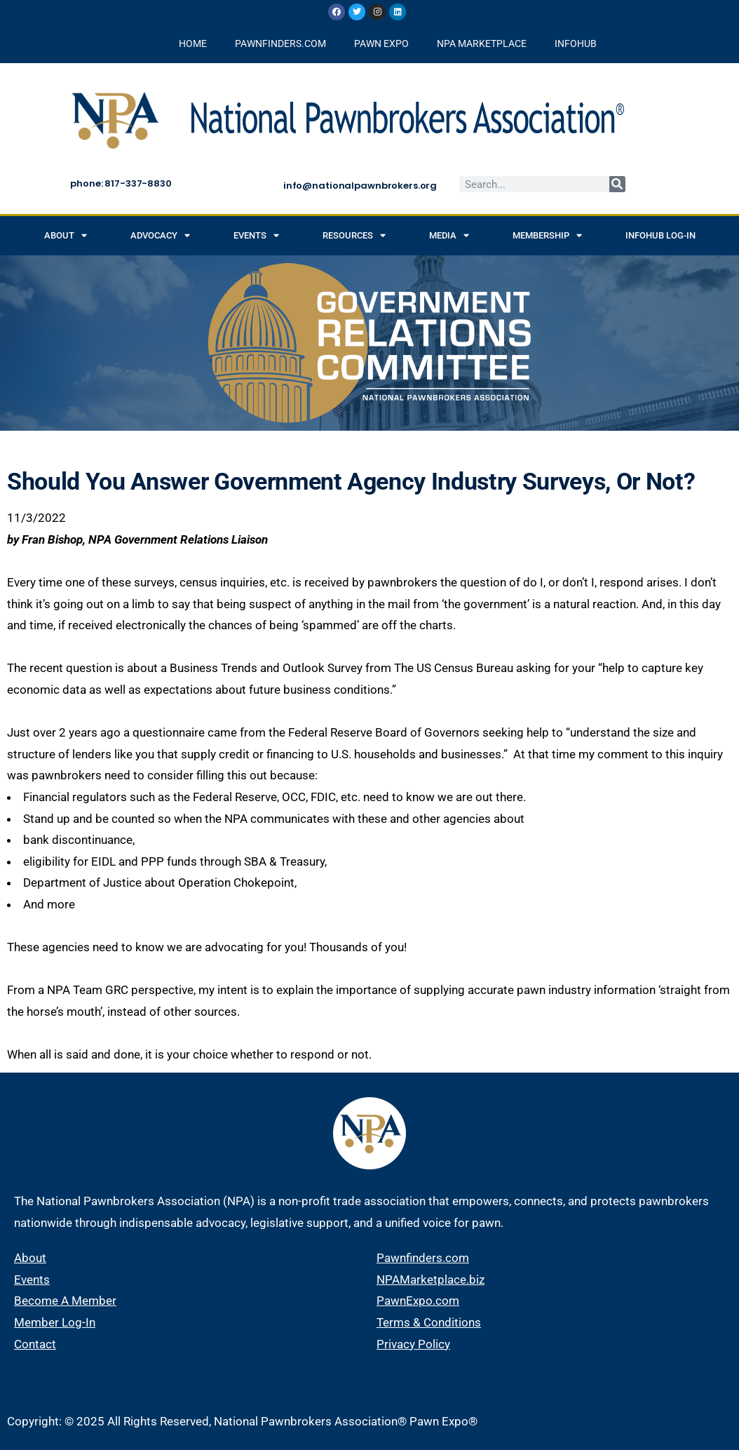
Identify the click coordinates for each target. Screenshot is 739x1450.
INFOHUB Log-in (660, 235)
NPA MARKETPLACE (482, 43)
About (65, 235)
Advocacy (160, 235)
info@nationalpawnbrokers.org (360, 185)
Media (449, 235)
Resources (354, 235)
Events (256, 235)
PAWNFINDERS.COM (280, 43)
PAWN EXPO (381, 43)
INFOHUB (576, 43)
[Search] (617, 184)
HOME (193, 43)
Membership (547, 235)
